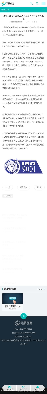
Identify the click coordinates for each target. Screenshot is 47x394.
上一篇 (7, 191)
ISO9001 (7, 196)
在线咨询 (38, 389)
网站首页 (9, 389)
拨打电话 (23, 389)
